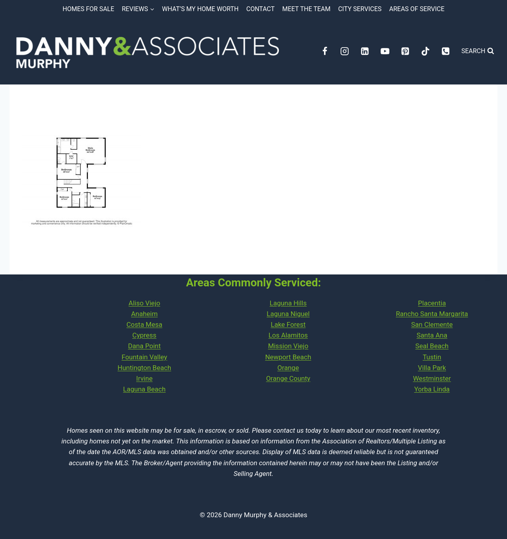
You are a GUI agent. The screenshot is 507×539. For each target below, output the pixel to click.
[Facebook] (325, 51)
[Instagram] (344, 51)
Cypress (144, 335)
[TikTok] (425, 51)
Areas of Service (416, 9)
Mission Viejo (288, 346)
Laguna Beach (144, 389)
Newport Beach (288, 357)
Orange (288, 368)
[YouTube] (385, 51)
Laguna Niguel (288, 314)
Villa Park (432, 368)
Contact (260, 9)
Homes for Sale (88, 9)
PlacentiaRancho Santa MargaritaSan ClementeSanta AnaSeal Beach (432, 324)
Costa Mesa (144, 324)
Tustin (432, 357)
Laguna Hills (288, 303)
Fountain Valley (144, 357)
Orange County (288, 378)
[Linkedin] (365, 51)
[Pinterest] (405, 51)
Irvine (144, 378)
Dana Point (144, 346)
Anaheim (144, 314)
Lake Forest (288, 324)
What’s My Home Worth (200, 9)
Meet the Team (306, 9)
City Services (360, 9)
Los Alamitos (288, 335)
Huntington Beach (144, 368)
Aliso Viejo (144, 303)
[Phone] (445, 51)
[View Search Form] (477, 51)
